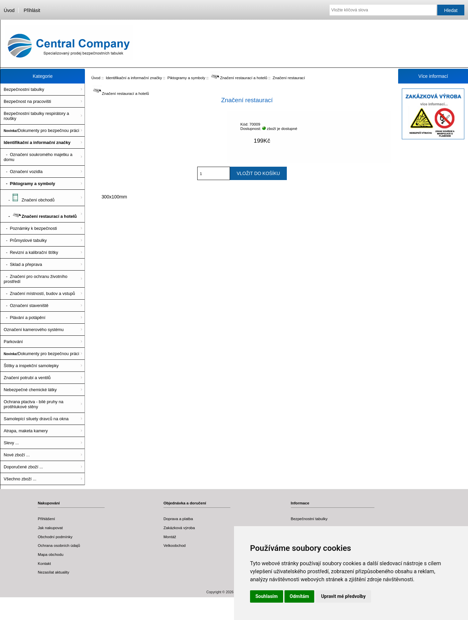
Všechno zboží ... (20, 478)
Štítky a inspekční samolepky (31, 365)
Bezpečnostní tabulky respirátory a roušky (36, 116)
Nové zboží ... (17, 454)
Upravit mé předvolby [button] (343, 596)
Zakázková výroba (179, 527)
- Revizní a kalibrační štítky (31, 252)
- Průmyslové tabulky (25, 240)
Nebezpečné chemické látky (30, 389)
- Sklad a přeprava (23, 264)
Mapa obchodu (51, 554)
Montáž (169, 536)
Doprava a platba (178, 518)
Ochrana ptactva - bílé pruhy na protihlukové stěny (34, 404)
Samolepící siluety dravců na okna (36, 418)
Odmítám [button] (299, 596)
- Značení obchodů (29, 197)
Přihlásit (32, 10)
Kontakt (44, 563)
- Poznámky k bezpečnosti (30, 228)
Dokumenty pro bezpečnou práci (41, 130)
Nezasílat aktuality (53, 572)
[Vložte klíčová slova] (383, 10)
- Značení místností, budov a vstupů (39, 293)
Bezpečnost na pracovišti (27, 101)
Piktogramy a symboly (186, 77)
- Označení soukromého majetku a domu (38, 157)
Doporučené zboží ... (23, 466)
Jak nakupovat (50, 527)
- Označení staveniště (26, 305)
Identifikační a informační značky (134, 77)
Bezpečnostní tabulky (24, 89)
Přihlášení (46, 518)
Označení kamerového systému (34, 329)
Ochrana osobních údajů (59, 545)
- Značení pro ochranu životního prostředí (36, 279)
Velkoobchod (174, 545)
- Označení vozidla (23, 171)
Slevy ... (11, 442)
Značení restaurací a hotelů (239, 77)
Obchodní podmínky (55, 536)
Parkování (13, 341)
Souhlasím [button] (266, 596)
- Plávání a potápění (24, 317)
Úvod (9, 10)
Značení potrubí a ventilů (27, 377)
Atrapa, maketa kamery (26, 430)
